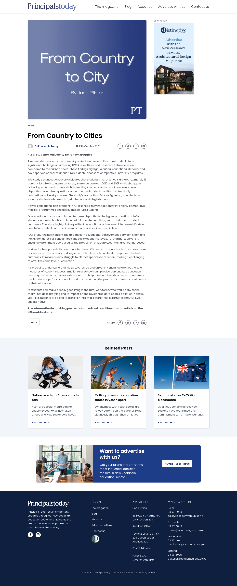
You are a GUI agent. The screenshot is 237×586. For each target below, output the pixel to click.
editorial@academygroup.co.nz (187, 558)
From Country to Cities (65, 135)
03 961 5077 (174, 540)
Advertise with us (171, 6)
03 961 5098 (175, 554)
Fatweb (151, 572)
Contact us (200, 6)
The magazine (106, 6)
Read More (41, 423)
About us (145, 6)
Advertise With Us (177, 463)
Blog (128, 6)
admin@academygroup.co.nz (186, 530)
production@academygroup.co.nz (189, 544)
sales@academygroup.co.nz (185, 516)
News (31, 125)
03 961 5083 (175, 512)
